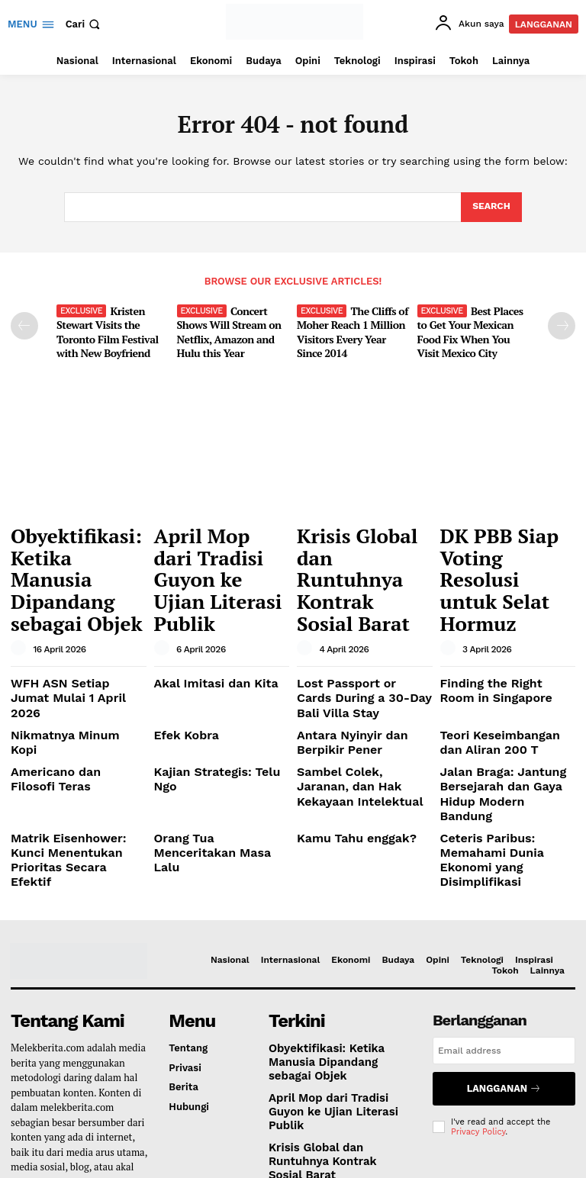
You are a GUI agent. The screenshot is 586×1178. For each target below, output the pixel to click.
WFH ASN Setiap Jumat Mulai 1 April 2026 (68, 616)
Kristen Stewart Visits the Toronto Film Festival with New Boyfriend (103, 328)
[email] (504, 920)
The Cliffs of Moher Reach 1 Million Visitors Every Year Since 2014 (350, 328)
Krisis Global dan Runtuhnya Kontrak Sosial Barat (358, 540)
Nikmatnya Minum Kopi (67, 653)
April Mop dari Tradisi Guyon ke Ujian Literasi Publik (218, 540)
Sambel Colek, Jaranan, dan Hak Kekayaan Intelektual (354, 696)
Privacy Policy (478, 994)
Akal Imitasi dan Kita (205, 610)
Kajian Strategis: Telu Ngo (216, 684)
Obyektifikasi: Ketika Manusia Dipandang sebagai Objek (75, 540)
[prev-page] (24, 324)
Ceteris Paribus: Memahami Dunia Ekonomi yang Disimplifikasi (507, 740)
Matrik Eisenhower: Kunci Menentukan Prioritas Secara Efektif (73, 740)
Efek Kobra (180, 653)
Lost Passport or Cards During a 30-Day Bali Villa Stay (359, 621)
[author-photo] (21, 576)
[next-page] (561, 324)
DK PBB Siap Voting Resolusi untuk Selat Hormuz (503, 540)
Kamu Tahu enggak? (345, 728)
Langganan (504, 955)
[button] (85, 24)
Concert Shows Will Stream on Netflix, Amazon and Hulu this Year (225, 328)
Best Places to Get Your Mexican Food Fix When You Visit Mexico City (471, 328)
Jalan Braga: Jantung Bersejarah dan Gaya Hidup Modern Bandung (506, 696)
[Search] (490, 207)
